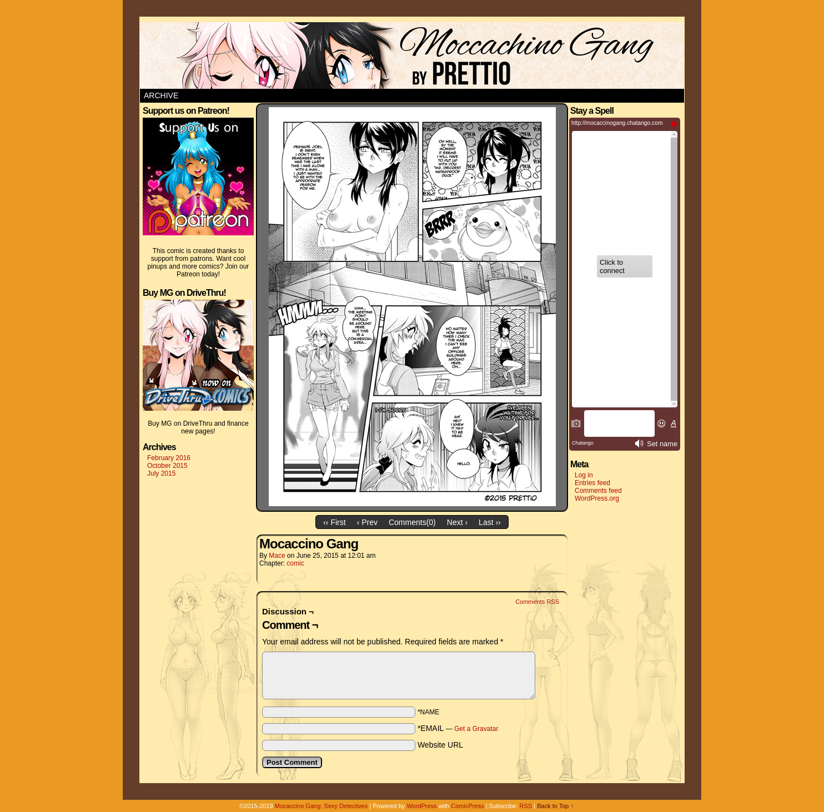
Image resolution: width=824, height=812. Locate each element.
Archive (161, 95)
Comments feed (598, 491)
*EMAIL (458, 728)
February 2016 (168, 458)
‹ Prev (367, 522)
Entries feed (592, 483)
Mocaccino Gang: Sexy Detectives (321, 806)
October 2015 (167, 466)
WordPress (421, 806)
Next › (457, 522)
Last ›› (490, 522)
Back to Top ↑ (555, 806)
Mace (277, 555)
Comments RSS (537, 601)
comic (295, 563)
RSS (526, 806)
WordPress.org (597, 498)
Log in (584, 475)
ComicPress (467, 806)
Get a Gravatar (476, 729)
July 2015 (161, 473)
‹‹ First (334, 522)
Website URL (440, 744)
